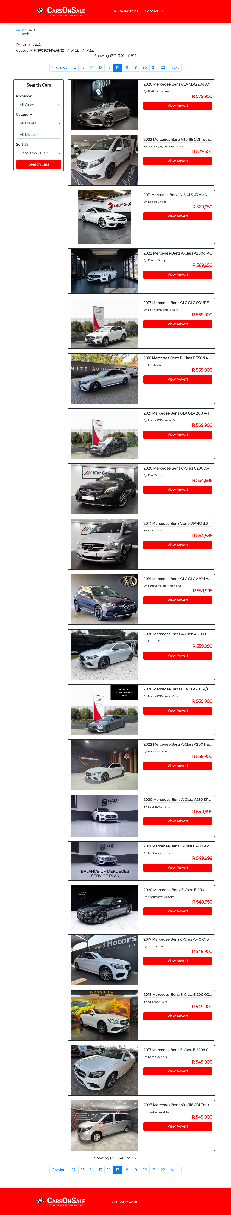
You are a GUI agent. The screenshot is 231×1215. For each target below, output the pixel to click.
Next (175, 67)
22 (163, 67)
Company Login (125, 1201)
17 (117, 67)
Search (20, 29)
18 (126, 67)
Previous (59, 67)
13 (83, 67)
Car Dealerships (125, 11)
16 (108, 67)
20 (144, 67)
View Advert (178, 106)
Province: (24, 96)
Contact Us (154, 11)
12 (74, 67)
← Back (22, 34)
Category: (24, 115)
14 (91, 67)
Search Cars (38, 85)
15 (100, 67)
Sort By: (22, 145)
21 (154, 67)
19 (135, 67)
